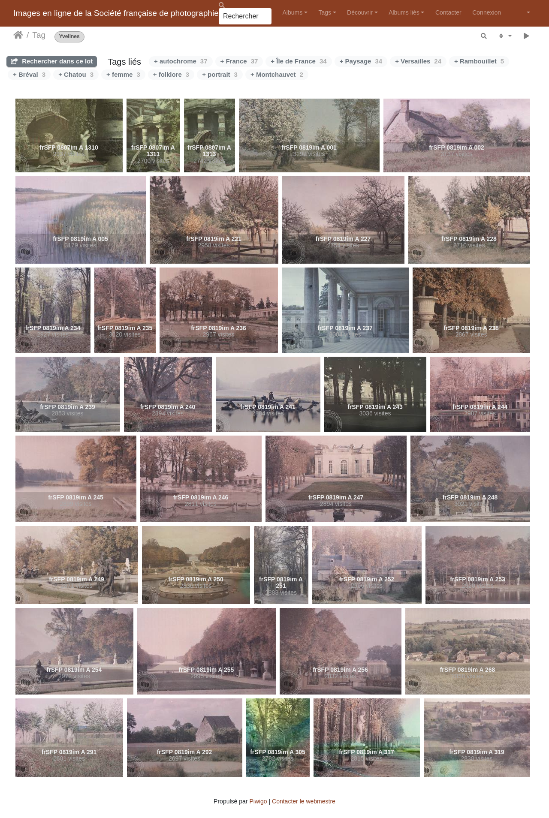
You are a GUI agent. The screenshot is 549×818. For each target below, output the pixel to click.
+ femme (123, 74)
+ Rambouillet (479, 61)
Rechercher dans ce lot (52, 61)
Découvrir (360, 12)
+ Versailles (418, 61)
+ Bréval (29, 74)
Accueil (18, 35)
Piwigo (258, 801)
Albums (293, 12)
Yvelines (69, 36)
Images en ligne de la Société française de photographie (116, 13)
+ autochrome (180, 61)
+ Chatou (76, 74)
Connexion (486, 12)
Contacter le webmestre (303, 801)
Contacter (448, 12)
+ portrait (220, 74)
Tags (324, 12)
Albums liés (404, 12)
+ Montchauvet (276, 74)
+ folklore (171, 74)
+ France (239, 61)
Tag (38, 34)
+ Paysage (361, 61)
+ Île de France (298, 61)
